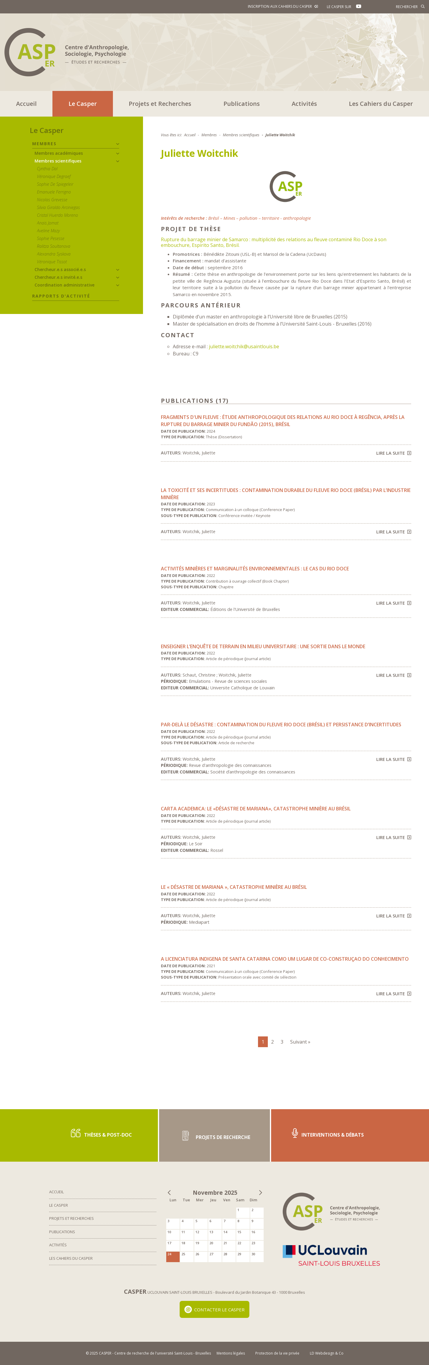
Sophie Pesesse (50, 238)
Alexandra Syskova (54, 254)
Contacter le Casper (214, 1309)
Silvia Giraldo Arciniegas (58, 207)
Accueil (26, 104)
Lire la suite (393, 453)
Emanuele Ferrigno (54, 192)
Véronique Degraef (54, 176)
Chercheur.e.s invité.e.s (58, 277)
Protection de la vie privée (277, 1353)
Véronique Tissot (52, 261)
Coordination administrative (64, 285)
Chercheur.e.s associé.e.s (60, 269)
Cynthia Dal (47, 168)
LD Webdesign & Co (326, 1353)
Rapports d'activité (61, 296)
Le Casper (83, 104)
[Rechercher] (397, 6)
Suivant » (300, 1042)
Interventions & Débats (328, 1133)
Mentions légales (231, 1353)
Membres (44, 143)
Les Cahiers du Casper (381, 104)
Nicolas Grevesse (52, 199)
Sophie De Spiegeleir (55, 184)
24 (169, 1254)
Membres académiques (59, 153)
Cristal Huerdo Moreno (57, 215)
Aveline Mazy (48, 230)
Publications (241, 104)
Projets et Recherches (160, 104)
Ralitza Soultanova (53, 246)
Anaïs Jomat (47, 223)
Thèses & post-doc (101, 1133)
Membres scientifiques (58, 161)
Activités (304, 104)
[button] (117, 144)
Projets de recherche (214, 1135)
